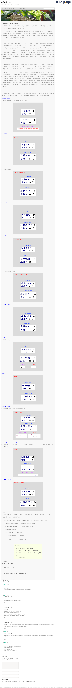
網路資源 (24, 8)
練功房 (10, 8)
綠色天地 (20, 8)
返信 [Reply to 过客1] (5, 639)
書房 (13, 8)
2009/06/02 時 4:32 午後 (8, 622)
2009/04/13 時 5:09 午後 (8, 633)
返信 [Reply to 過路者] (5, 628)
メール (3, 674)
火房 (16, 8)
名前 (2, 671)
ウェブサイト (4, 677)
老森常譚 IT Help (6, 2)
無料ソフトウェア (6, 579)
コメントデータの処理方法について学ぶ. (28, 682)
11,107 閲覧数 (12, 579)
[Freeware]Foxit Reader (7, 563)
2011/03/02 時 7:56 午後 (8, 596)
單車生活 (6, 8)
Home (2, 8)
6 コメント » (17, 579)
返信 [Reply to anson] (5, 602)
